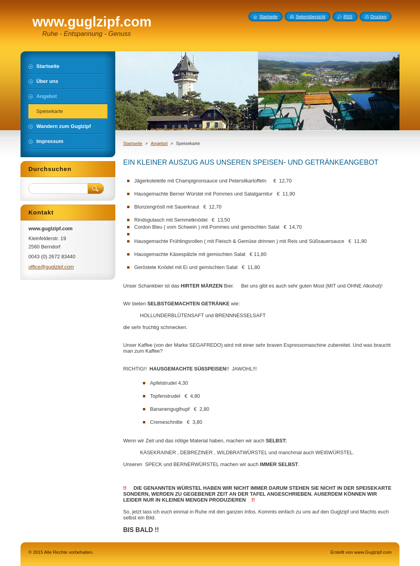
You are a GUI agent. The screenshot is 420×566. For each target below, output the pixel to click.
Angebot (159, 143)
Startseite (132, 143)
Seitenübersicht (310, 16)
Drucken (379, 16)
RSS (347, 16)
